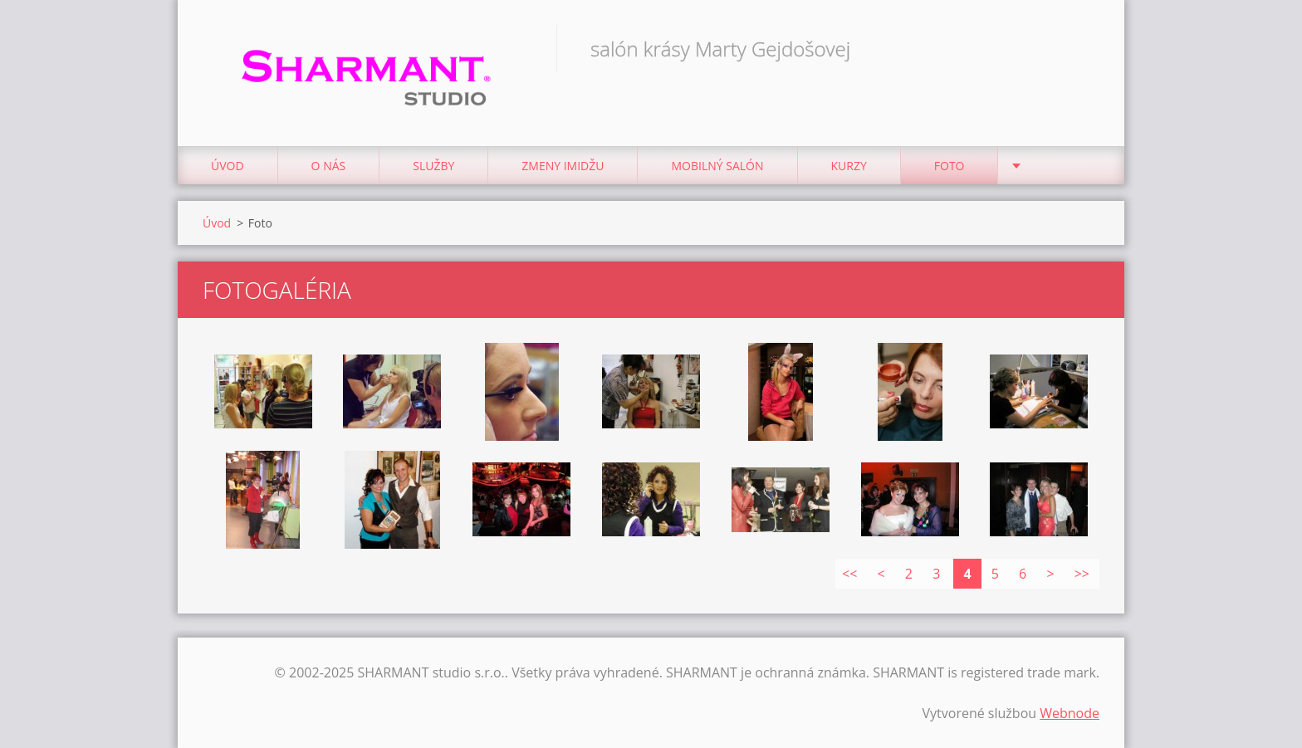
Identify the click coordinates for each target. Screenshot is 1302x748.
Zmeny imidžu (562, 166)
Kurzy (849, 166)
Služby (433, 166)
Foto (949, 166)
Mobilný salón (717, 166)
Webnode (1069, 713)
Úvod (227, 166)
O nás (328, 166)
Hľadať (1081, 48)
